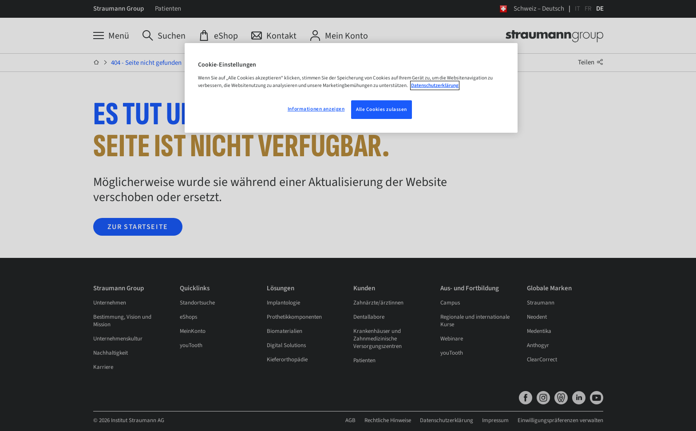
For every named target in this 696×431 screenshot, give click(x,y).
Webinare (451, 339)
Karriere (103, 367)
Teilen (590, 62)
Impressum (590, 420)
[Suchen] (164, 36)
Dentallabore (368, 317)
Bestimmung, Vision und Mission (122, 320)
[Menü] (111, 36)
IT (577, 8)
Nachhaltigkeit (110, 353)
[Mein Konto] (339, 36)
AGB (445, 420)
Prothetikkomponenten (294, 317)
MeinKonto (193, 331)
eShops (188, 317)
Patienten (168, 8)
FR (588, 8)
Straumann (540, 303)
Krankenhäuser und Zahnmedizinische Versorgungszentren (377, 338)
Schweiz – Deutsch (539, 8)
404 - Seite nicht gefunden (146, 62)
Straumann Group (118, 8)
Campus (450, 303)
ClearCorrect (542, 360)
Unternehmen (109, 303)
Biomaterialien (284, 331)
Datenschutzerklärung (541, 420)
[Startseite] (96, 62)
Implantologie (283, 303)
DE (600, 8)
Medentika (539, 331)
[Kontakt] (274, 36)
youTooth (191, 345)
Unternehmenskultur (117, 339)
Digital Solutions (286, 345)
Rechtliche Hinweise (482, 420)
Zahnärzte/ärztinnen (378, 303)
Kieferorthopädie (287, 360)
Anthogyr (538, 345)
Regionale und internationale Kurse (475, 320)
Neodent (537, 317)
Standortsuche (197, 303)
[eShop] (218, 36)
